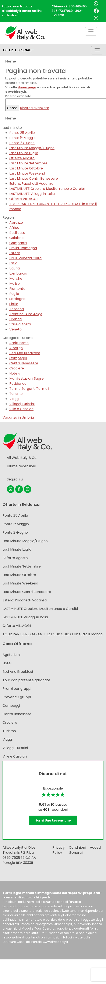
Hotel (7, 663)
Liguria (14, 268)
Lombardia (18, 273)
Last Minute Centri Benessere (33, 178)
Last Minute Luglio (23, 153)
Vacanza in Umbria (18, 417)
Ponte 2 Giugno (22, 142)
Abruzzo (16, 222)
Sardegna (17, 298)
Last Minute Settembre (28, 163)
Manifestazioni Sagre (26, 378)
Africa (14, 227)
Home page (27, 87)
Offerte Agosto (22, 158)
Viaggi (14, 398)
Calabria (16, 237)
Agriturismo (19, 342)
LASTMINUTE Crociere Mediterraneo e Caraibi (47, 188)
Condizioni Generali (77, 850)
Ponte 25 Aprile (22, 132)
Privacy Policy (58, 850)
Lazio (13, 263)
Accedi (95, 847)
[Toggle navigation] (91, 31)
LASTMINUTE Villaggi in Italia (32, 193)
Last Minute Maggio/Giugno (31, 148)
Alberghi (16, 348)
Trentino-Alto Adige (25, 314)
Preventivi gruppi (17, 697)
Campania (18, 242)
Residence (17, 383)
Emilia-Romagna (23, 248)
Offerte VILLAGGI (23, 198)
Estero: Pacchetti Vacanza (31, 183)
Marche (15, 278)
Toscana (16, 309)
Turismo (16, 393)
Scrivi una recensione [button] (53, 820)
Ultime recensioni (21, 466)
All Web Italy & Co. (22, 457)
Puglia (14, 293)
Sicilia (13, 303)
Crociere (16, 368)
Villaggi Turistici (22, 403)
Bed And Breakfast (24, 353)
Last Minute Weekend (27, 173)
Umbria (15, 319)
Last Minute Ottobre (26, 168)
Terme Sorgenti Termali (29, 388)
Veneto (15, 329)
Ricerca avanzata (34, 107)
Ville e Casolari (21, 409)
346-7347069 (62, 11)
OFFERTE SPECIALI (18, 50)
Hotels (14, 373)
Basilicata (17, 232)
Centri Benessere (23, 363)
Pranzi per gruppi (17, 688)
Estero (14, 253)
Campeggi (18, 358)
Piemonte (17, 288)
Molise (14, 283)
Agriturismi (11, 654)
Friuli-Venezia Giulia (25, 258)
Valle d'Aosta (20, 324)
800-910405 (77, 6)
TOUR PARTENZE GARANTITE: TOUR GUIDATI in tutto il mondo (53, 634)
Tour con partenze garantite (26, 680)
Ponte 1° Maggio (22, 137)
